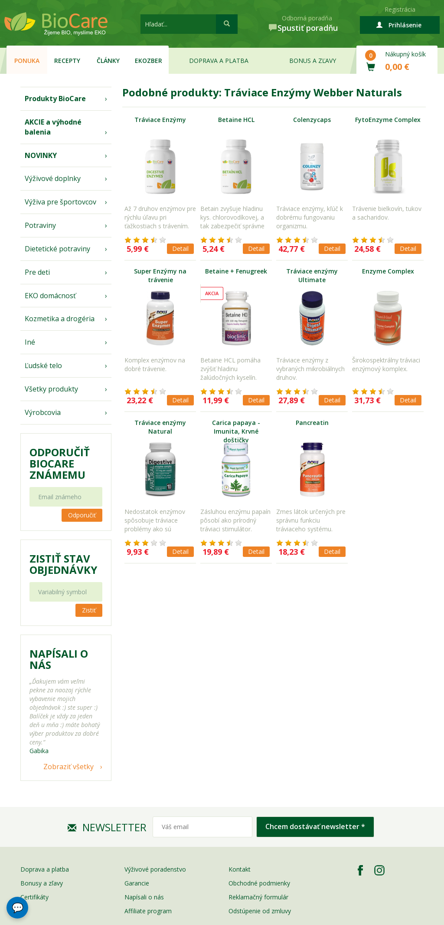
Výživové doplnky (53, 178)
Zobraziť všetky (68, 766)
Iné (30, 342)
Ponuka (26, 60)
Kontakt (240, 869)
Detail (180, 248)
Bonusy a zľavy (41, 883)
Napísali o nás (144, 897)
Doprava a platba (218, 60)
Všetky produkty (51, 389)
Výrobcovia (43, 412)
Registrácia (400, 9)
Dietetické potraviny (57, 248)
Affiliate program (148, 911)
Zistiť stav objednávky (63, 564)
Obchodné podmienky (259, 883)
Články (108, 60)
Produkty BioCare (55, 98)
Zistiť (89, 610)
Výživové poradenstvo (155, 869)
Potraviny (40, 225)
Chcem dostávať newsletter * (315, 826)
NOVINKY (41, 155)
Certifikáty (34, 897)
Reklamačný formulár (258, 897)
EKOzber (148, 60)
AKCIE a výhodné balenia (53, 127)
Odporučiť (82, 515)
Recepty (67, 60)
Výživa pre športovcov (60, 202)
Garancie (136, 883)
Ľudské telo (43, 365)
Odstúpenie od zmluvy (260, 911)
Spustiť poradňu (308, 28)
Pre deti (37, 272)
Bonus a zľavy (312, 60)
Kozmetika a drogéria (60, 318)
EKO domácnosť (50, 295)
